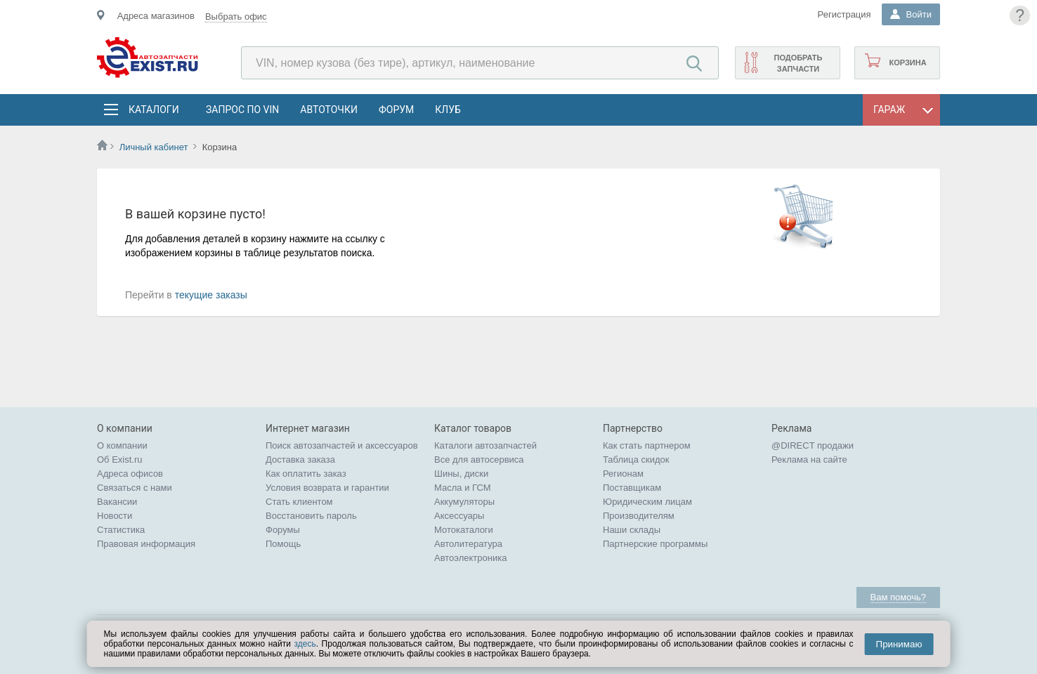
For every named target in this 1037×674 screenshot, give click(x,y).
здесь (304, 644)
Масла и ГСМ (462, 487)
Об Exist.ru (120, 459)
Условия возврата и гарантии (327, 487)
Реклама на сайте (809, 459)
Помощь (283, 543)
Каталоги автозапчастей (485, 445)
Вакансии (117, 501)
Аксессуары (459, 515)
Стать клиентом (299, 501)
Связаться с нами (134, 487)
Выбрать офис (236, 16)
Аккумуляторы (464, 501)
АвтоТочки (329, 109)
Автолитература (468, 543)
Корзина (907, 62)
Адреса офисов (130, 473)
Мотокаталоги (463, 529)
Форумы (283, 529)
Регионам (623, 473)
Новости (114, 515)
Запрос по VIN (242, 109)
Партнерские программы (655, 543)
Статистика (121, 529)
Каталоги (153, 109)
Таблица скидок (636, 459)
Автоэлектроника (470, 558)
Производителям (638, 515)
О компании (122, 445)
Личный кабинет (153, 147)
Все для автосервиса (479, 459)
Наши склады (631, 529)
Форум (396, 109)
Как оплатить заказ (306, 473)
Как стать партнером (647, 445)
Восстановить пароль (311, 515)
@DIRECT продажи (812, 445)
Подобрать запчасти (798, 63)
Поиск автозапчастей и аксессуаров (342, 445)
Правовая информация (146, 543)
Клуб (448, 109)
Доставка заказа (300, 459)
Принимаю (899, 644)
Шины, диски (461, 473)
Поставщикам (632, 487)
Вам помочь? (898, 597)
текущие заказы (211, 294)
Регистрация (844, 14)
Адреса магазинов (156, 16)
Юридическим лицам (647, 501)
